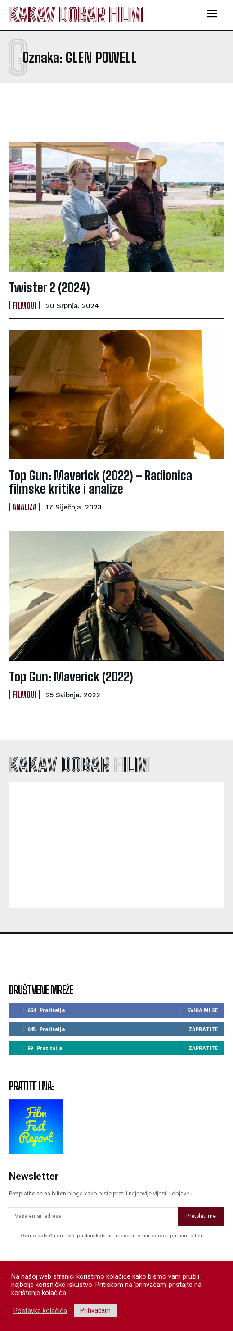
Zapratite (203, 1029)
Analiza (24, 507)
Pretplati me (201, 1216)
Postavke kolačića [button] (40, 1311)
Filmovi (24, 305)
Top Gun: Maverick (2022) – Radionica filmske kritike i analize (100, 482)
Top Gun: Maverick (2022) (71, 676)
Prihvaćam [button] (95, 1310)
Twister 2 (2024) (49, 287)
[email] (93, 1216)
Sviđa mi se (202, 1010)
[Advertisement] (81, 112)
